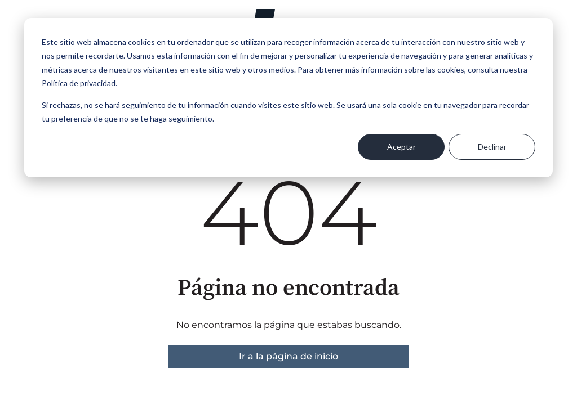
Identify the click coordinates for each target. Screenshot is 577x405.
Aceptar (401, 146)
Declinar (492, 146)
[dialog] (288, 97)
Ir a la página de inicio (288, 356)
